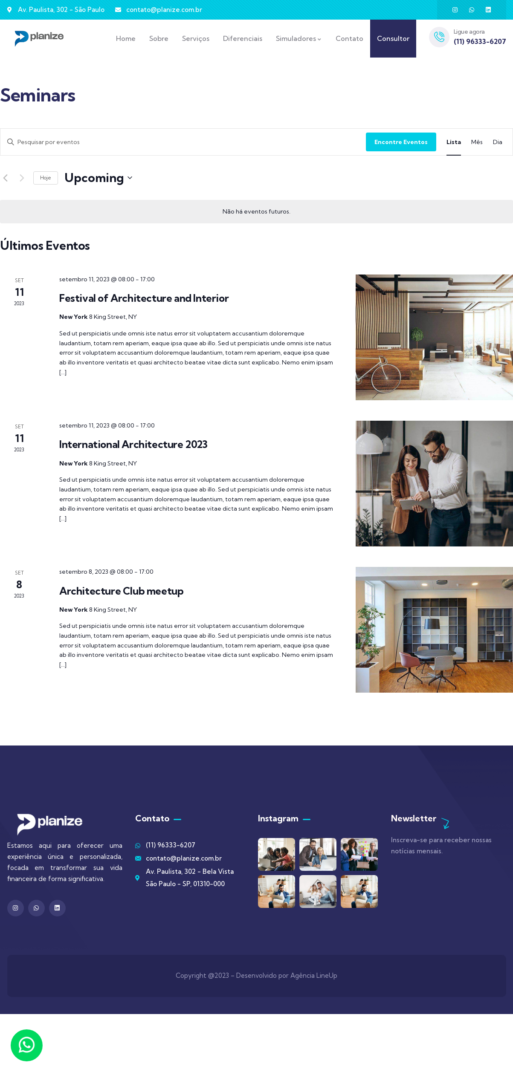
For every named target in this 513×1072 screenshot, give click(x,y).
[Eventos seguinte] (22, 178)
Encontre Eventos (401, 142)
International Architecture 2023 (133, 444)
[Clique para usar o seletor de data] (98, 177)
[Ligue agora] (439, 37)
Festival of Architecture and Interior (144, 298)
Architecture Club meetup (121, 590)
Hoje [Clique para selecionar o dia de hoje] (45, 177)
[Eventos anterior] (5, 178)
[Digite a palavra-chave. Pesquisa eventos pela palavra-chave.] (183, 142)
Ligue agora (469, 31)
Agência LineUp (313, 975)
